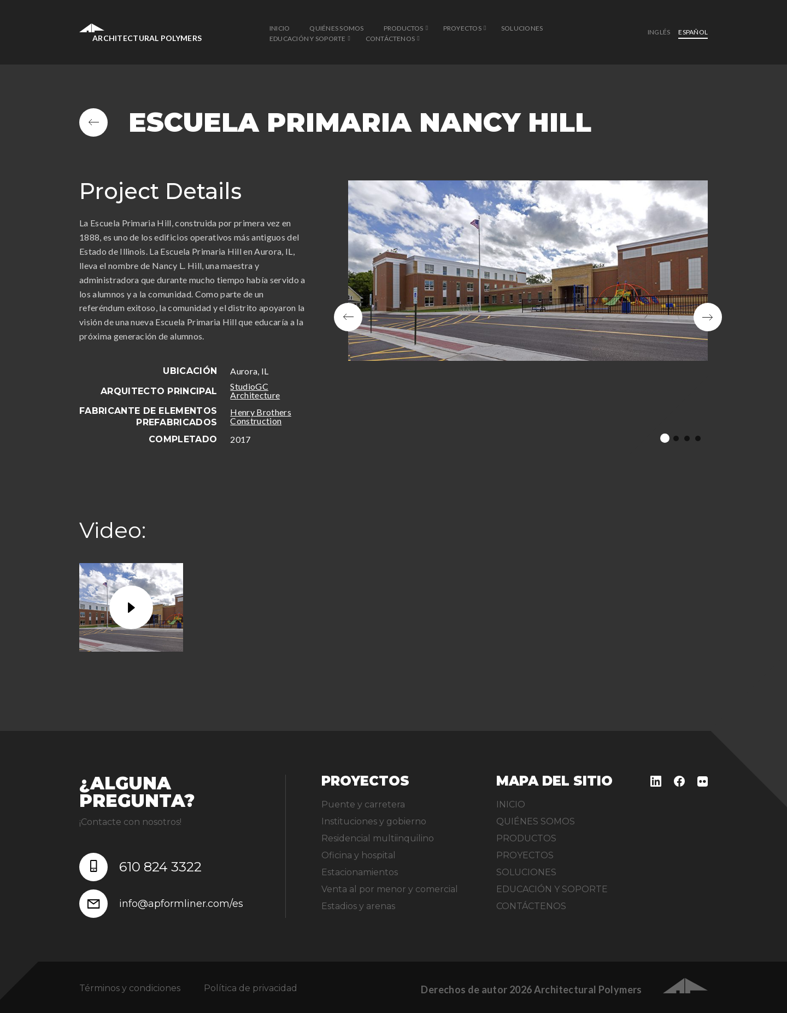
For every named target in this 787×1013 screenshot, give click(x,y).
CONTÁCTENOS (390, 38)
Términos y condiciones (129, 988)
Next (708, 317)
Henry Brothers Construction (260, 416)
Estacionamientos (359, 872)
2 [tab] (676, 438)
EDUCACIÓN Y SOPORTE (307, 38)
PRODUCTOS (404, 28)
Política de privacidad (250, 988)
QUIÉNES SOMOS (336, 28)
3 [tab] (687, 438)
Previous (348, 317)
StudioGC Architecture (255, 390)
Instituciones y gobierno (373, 821)
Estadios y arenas (358, 906)
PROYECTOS (462, 28)
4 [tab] (698, 438)
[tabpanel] (528, 317)
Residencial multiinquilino (377, 838)
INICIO (279, 28)
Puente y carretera (363, 804)
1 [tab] (664, 438)
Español (693, 32)
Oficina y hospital (358, 855)
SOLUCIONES (522, 28)
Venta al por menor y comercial (389, 889)
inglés (659, 32)
